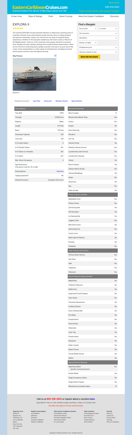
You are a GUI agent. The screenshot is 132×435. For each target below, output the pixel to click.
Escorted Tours (89, 415)
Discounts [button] (114, 16)
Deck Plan (36, 101)
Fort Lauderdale (18, 420)
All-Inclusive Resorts (60, 415)
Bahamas (34, 415)
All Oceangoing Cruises (91, 413)
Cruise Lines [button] (16, 16)
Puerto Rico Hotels (60, 420)
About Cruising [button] (65, 16)
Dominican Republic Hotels (62, 417)
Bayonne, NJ (17, 415)
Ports (51, 16)
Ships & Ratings (35, 16)
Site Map (109, 420)
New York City (17, 424)
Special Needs (76, 101)
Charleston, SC (17, 417)
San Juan (16, 428)
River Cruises (88, 417)
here (92, 399)
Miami (15, 422)
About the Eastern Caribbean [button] (91, 16)
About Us (109, 413)
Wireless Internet (61, 101)
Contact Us (110, 415)
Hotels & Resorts (89, 420)
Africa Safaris (88, 422)
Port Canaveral (17, 426)
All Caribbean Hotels (60, 413)
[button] (16, 74)
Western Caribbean (37, 422)
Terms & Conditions (113, 422)
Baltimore (16, 413)
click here (60, 171)
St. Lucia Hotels (59, 422)
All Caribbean (35, 413)
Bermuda (34, 417)
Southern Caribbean (37, 420)
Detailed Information (22, 101)
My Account (114, 3)
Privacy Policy (111, 417)
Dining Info (48, 101)
